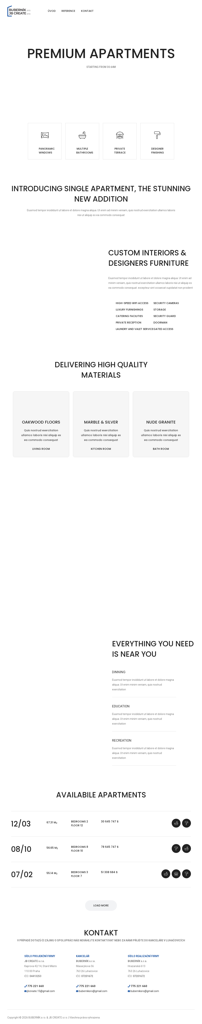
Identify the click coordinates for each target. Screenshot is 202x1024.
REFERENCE (68, 11)
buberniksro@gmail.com (93, 991)
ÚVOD (52, 11)
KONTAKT (87, 11)
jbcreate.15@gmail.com (41, 991)
